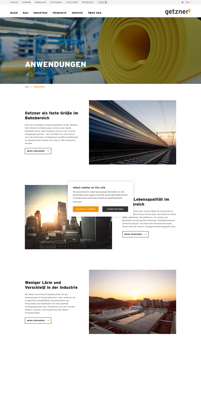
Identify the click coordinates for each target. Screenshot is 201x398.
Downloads (40, 2)
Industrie (40, 13)
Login (102, 2)
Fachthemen (56, 2)
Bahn (14, 13)
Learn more (77, 202)
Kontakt (14, 2)
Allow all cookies (85, 209)
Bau (25, 13)
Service (77, 13)
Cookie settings (115, 209)
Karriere (26, 2)
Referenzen (87, 2)
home (27, 87)
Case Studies (72, 2)
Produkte (60, 13)
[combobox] (188, 2)
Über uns (94, 13)
